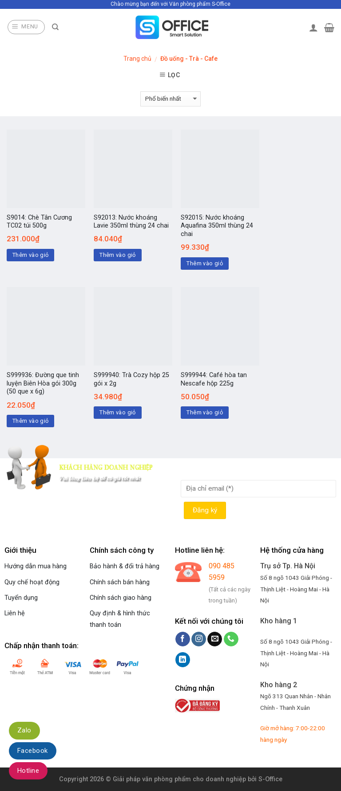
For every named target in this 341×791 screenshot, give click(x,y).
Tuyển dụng (21, 598)
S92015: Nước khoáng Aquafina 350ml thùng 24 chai (217, 226)
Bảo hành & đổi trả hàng (124, 566)
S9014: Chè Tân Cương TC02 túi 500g (39, 222)
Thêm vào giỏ (30, 255)
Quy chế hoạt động (31, 582)
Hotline (28, 771)
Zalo (24, 730)
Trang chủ (137, 58)
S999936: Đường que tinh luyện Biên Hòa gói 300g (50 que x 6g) (43, 383)
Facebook (32, 751)
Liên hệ (14, 613)
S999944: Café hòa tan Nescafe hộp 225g (214, 379)
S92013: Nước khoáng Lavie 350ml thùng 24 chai (131, 222)
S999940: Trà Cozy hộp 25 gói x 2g (131, 379)
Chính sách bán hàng (120, 582)
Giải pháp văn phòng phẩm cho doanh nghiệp (179, 779)
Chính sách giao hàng (120, 598)
